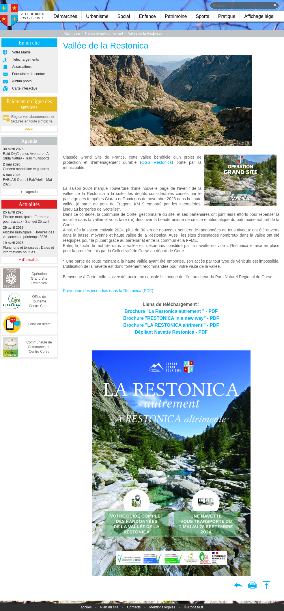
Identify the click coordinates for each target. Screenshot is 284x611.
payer (29, 129)
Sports (202, 16)
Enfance (147, 16)
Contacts (134, 607)
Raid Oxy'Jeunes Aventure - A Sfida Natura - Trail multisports (29, 153)
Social (123, 16)
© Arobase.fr (193, 607)
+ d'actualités (29, 260)
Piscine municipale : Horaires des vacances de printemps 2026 (29, 232)
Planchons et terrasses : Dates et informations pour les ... (29, 247)
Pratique (227, 16)
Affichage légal (259, 16)
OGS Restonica (156, 162)
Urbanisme (97, 16)
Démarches (65, 16)
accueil (86, 607)
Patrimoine (176, 16)
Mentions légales (162, 607)
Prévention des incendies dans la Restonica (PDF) (108, 290)
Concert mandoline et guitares (29, 166)
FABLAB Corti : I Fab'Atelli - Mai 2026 (29, 179)
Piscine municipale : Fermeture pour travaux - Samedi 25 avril (29, 217)
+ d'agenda (29, 192)
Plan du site (109, 607)
